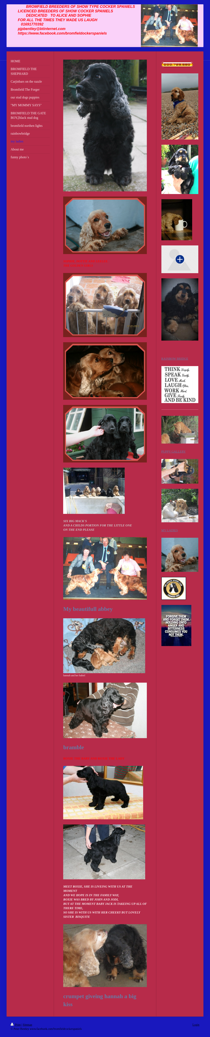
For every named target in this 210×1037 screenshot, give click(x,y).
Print (16, 1024)
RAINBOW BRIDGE (174, 358)
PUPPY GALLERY (173, 451)
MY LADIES (169, 530)
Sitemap (27, 1024)
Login (196, 1024)
